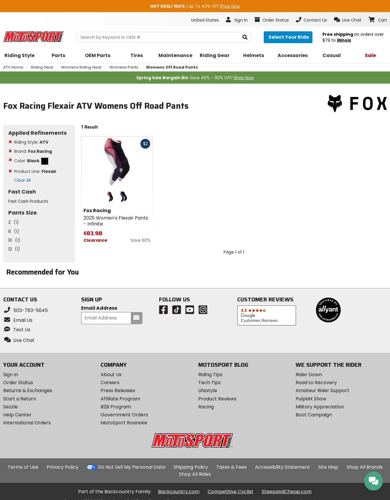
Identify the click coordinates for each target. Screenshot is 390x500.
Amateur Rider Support (322, 390)
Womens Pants (123, 67)
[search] (245, 37)
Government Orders (124, 414)
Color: (31, 161)
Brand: (33, 151)
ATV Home (13, 67)
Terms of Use (23, 467)
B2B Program (116, 406)
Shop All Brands (365, 467)
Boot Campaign (314, 414)
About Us (111, 374)
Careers (110, 382)
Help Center (17, 414)
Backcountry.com (178, 491)
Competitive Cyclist (230, 491)
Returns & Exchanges (27, 390)
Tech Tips (209, 382)
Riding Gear (42, 67)
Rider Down (309, 374)
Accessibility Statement (282, 467)
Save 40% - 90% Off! (195, 78)
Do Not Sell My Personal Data (131, 467)
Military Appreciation (320, 406)
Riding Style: (31, 142)
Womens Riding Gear (81, 67)
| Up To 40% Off (195, 6)
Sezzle (10, 406)
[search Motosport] (163, 37)
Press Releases (118, 390)
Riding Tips (210, 374)
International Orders (27, 422)
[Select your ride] (288, 37)
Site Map (328, 467)
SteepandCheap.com (287, 491)
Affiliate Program (120, 398)
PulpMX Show (311, 398)
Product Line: (35, 171)
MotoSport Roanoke (124, 422)
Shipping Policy (190, 467)
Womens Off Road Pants (172, 67)
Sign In (10, 374)
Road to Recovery (316, 382)
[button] (347, 20)
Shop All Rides (195, 474)
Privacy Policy (62, 467)
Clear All (22, 180)
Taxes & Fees (231, 467)
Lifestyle (207, 390)
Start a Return (19, 398)
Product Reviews (217, 398)
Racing (206, 406)
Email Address (99, 308)
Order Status (18, 382)
